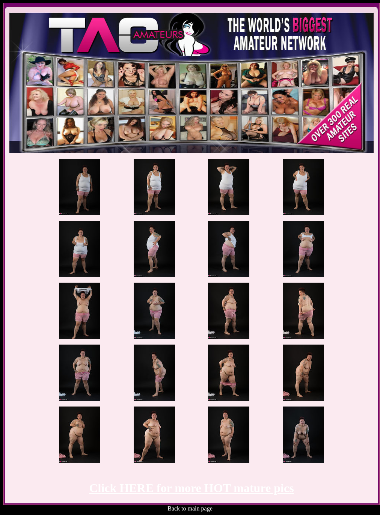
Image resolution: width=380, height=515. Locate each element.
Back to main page (190, 508)
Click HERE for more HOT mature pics (191, 488)
